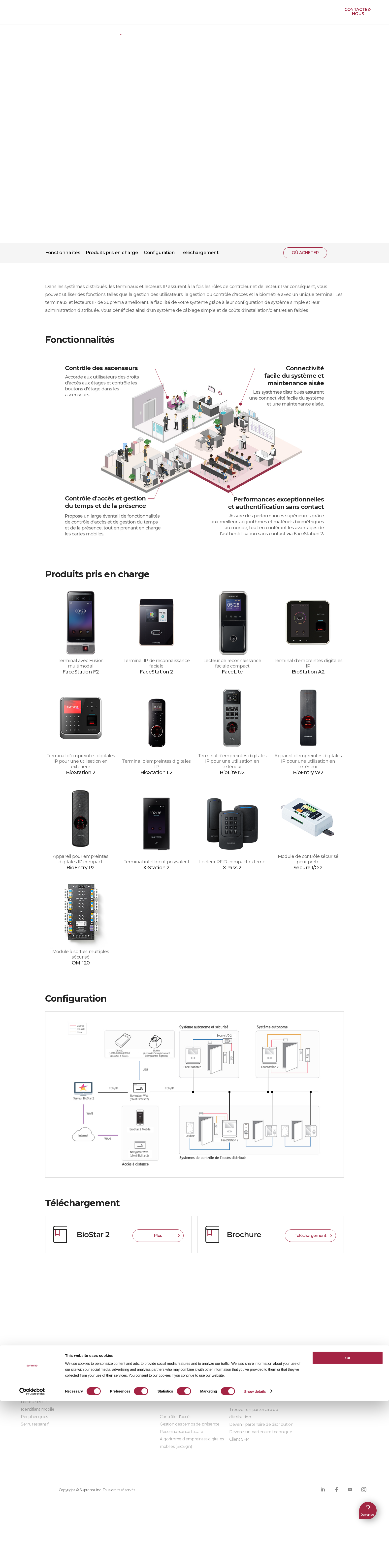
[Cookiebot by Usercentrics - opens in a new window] (32, 1534)
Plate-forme (71, 31)
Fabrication (170, 1394)
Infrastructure (173, 1387)
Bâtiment (169, 1357)
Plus (158, 1235)
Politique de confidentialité (53, 1470)
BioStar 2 (29, 1365)
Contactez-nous (358, 11)
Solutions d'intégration (111, 1365)
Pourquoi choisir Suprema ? (325, 1357)
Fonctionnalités (62, 252)
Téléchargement (200, 252)
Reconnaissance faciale (181, 1431)
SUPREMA (27, 14)
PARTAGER (337, 253)
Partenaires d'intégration (113, 1357)
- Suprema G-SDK (107, 1379)
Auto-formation (244, 1365)
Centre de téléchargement (255, 1350)
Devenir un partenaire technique (260, 1431)
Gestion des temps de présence (189, 1424)
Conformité (173, 1470)
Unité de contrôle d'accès (45, 1387)
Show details (255, 1534)
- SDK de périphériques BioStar (119, 1387)
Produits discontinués (249, 1372)
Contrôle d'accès (175, 1416)
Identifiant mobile (37, 1409)
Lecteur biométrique (41, 1394)
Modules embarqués (110, 1408)
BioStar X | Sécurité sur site (46, 1357)
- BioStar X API (103, 1372)
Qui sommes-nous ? (317, 1350)
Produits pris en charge (112, 252)
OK (347, 1500)
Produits (33, 31)
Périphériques (34, 1416)
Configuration (159, 252)
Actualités (308, 1365)
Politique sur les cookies (122, 1470)
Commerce (170, 1379)
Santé (165, 1372)
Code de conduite (216, 1470)
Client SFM (239, 1439)
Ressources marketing (250, 1357)
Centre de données (178, 1365)
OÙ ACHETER (261, 12)
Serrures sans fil (35, 1424)
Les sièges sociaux (315, 1380)
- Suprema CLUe (106, 1394)
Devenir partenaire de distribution (261, 1424)
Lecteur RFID (33, 1401)
